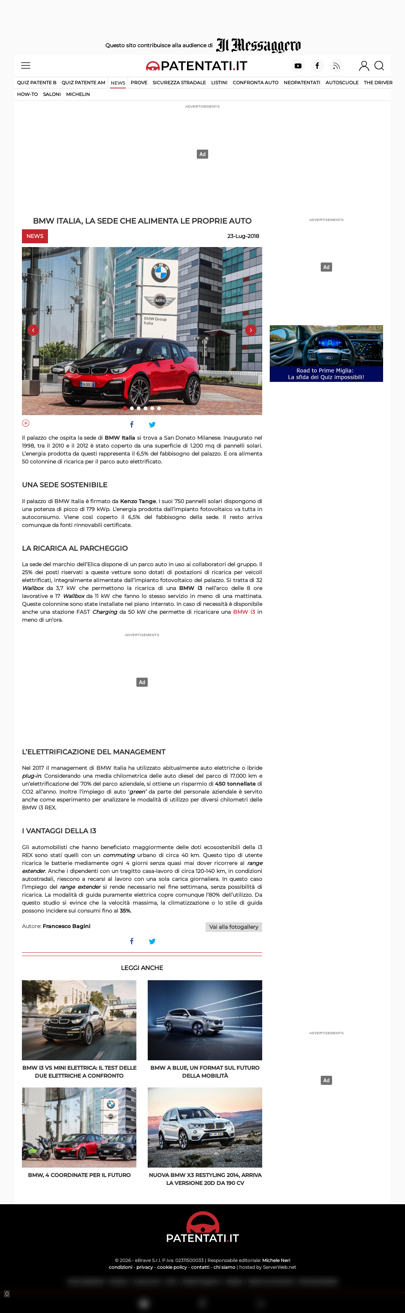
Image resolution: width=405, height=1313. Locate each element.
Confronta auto (255, 82)
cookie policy (172, 1267)
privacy (144, 1267)
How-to (27, 94)
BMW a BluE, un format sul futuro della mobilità (205, 1071)
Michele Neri (276, 1260)
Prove (139, 82)
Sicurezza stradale (179, 82)
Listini (219, 82)
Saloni (52, 94)
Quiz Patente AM (83, 82)
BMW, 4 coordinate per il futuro (79, 1175)
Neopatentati (302, 82)
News (118, 83)
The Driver (378, 82)
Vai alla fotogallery (233, 927)
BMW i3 (244, 612)
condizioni (120, 1267)
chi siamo (224, 1267)
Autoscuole (342, 82)
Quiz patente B (36, 82)
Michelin (78, 94)
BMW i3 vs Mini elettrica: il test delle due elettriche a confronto (79, 1071)
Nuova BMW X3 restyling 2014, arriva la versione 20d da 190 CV (205, 1179)
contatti (200, 1267)
